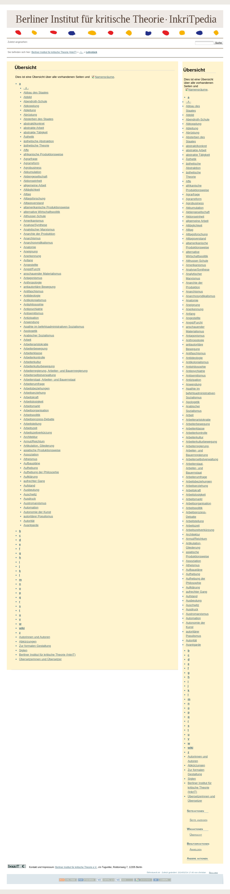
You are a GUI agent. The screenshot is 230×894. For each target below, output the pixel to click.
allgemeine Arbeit (35, 185)
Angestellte (31, 264)
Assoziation (31, 454)
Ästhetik (29, 136)
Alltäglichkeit (32, 189)
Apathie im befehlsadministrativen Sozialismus (54, 326)
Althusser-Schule (35, 216)
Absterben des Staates (38, 119)
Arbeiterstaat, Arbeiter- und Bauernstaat (49, 379)
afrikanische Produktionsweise (43, 154)
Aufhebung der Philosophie (41, 472)
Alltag (27, 194)
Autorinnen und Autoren (34, 637)
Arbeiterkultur (32, 362)
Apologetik (30, 331)
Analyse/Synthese (35, 225)
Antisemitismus (33, 313)
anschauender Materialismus (42, 273)
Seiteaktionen (195, 811)
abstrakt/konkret (34, 123)
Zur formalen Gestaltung (35, 645)
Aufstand (29, 485)
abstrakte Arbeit (34, 127)
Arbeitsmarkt (32, 406)
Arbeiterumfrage (34, 384)
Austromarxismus (35, 503)
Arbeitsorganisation (36, 410)
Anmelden (196, 849)
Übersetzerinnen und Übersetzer (40, 659)
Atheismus (30, 459)
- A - (26, 88)
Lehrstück (91, 52)
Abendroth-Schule (35, 101)
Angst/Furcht (32, 269)
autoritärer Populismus (38, 516)
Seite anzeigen (198, 820)
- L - (81, 52)
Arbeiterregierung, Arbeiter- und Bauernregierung (56, 370)
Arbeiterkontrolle (34, 357)
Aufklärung (31, 476)
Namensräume (104, 77)
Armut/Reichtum (34, 441)
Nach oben (213, 872)
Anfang (28, 260)
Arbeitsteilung (32, 423)
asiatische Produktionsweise (42, 450)
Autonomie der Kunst (37, 512)
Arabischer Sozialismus (39, 335)
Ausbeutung (31, 489)
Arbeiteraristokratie (36, 344)
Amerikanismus (34, 220)
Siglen (23, 650)
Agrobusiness (32, 167)
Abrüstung (30, 114)
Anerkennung (32, 256)
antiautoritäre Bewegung (40, 286)
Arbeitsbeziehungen (37, 388)
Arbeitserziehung (35, 392)
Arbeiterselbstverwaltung (40, 375)
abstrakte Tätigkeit (36, 132)
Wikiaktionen (195, 829)
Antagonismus (33, 278)
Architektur (31, 437)
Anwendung (31, 322)
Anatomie (30, 247)
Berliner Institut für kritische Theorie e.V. (76, 867)
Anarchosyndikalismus (38, 242)
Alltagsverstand (34, 203)
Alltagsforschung (34, 198)
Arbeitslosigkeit (33, 401)
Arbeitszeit (30, 428)
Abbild (28, 97)
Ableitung (30, 110)
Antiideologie (32, 295)
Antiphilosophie (34, 304)
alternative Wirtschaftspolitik (42, 211)
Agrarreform (31, 163)
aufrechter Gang (34, 481)
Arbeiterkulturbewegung (39, 366)
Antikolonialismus (35, 300)
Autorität (29, 520)
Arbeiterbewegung (36, 348)
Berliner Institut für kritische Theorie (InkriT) (54, 52)
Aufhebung (31, 468)
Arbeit (27, 339)
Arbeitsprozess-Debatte (39, 419)
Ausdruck (30, 498)
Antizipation (31, 317)
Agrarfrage (30, 159)
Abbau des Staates (36, 92)
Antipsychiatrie (33, 309)
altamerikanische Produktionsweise (47, 207)
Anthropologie (33, 282)
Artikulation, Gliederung (39, 445)
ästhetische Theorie (36, 145)
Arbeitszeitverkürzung (38, 432)
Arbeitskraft (31, 397)
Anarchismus (32, 238)
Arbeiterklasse (33, 353)
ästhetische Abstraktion (39, 141)
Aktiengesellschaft (35, 176)
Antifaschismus (33, 291)
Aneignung (31, 251)
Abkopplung (31, 106)
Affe (26, 150)
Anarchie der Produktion (39, 233)
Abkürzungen (27, 641)
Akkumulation (32, 172)
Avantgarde (31, 525)
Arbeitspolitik (32, 415)
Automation (31, 507)
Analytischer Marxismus (39, 229)
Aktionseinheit (33, 180)
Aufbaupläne (32, 463)
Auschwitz (30, 494)
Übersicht (196, 834)
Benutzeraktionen (197, 843)
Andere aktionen (197, 858)
